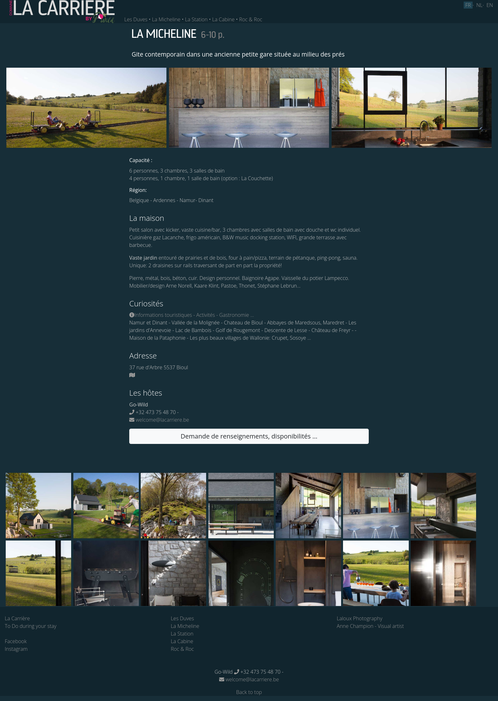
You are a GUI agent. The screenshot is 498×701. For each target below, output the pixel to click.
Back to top (249, 692)
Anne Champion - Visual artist (370, 626)
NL (479, 5)
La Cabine (223, 19)
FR (468, 5)
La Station (196, 19)
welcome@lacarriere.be (159, 419)
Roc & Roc (250, 19)
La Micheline (166, 19)
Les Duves (135, 19)
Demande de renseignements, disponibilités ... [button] (249, 436)
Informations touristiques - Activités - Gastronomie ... (191, 314)
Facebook (16, 641)
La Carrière (17, 618)
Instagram (16, 648)
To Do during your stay (31, 626)
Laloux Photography (359, 618)
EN (490, 5)
